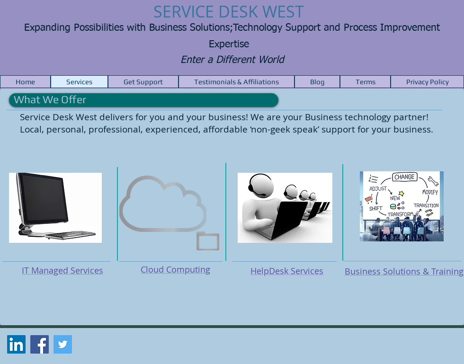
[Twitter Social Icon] (63, 344)
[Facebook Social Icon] (39, 344)
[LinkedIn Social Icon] (16, 344)
